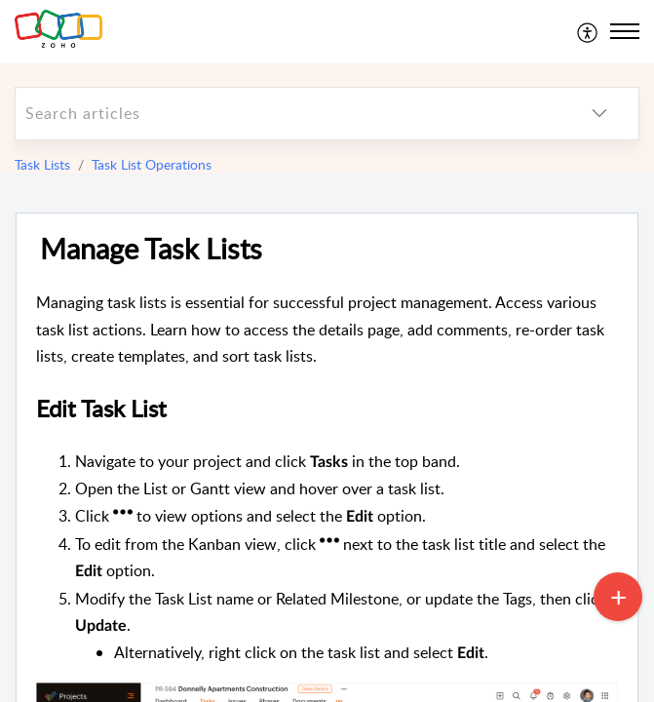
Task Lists (42, 164)
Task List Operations (152, 164)
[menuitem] (588, 31)
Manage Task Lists (151, 249)
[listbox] (599, 113)
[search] (288, 113)
